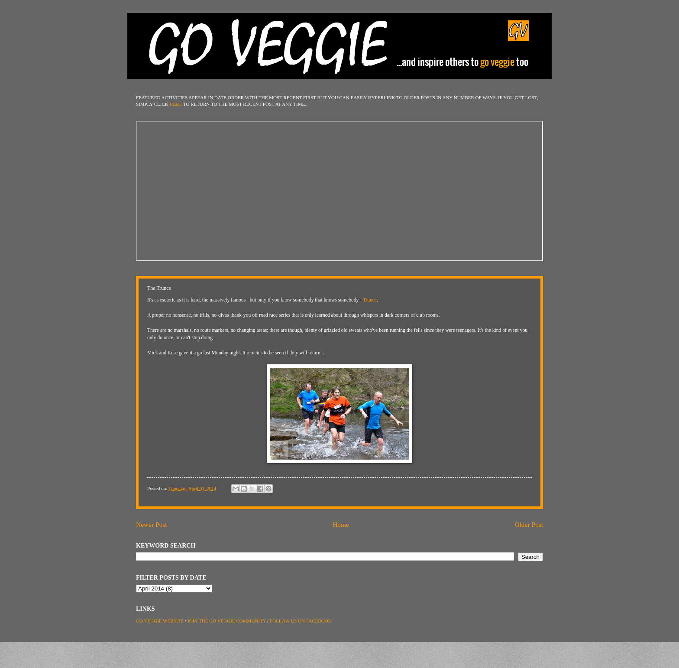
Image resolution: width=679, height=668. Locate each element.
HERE (176, 104)
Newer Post (151, 524)
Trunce (370, 300)
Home (341, 524)
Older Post (528, 524)
